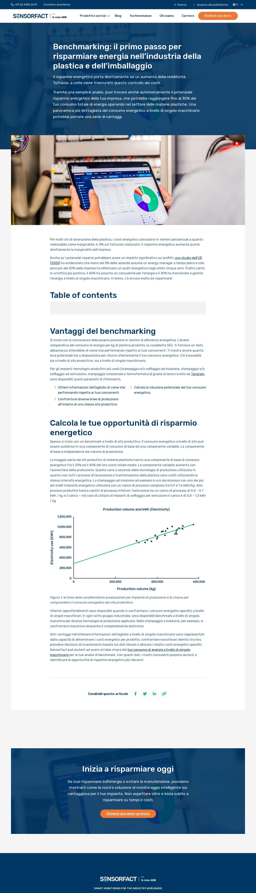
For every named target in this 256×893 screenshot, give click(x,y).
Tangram (197, 374)
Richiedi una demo (218, 16)
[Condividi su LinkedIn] (155, 694)
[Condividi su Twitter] (145, 694)
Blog (118, 15)
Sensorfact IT (40, 16)
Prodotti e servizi (95, 15)
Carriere (188, 15)
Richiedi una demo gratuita (128, 814)
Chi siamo (167, 15)
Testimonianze (140, 15)
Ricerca (180, 4)
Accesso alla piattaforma (211, 4)
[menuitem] (25, 4)
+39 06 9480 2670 (24, 4)
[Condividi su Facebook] (135, 694)
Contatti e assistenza (56, 4)
